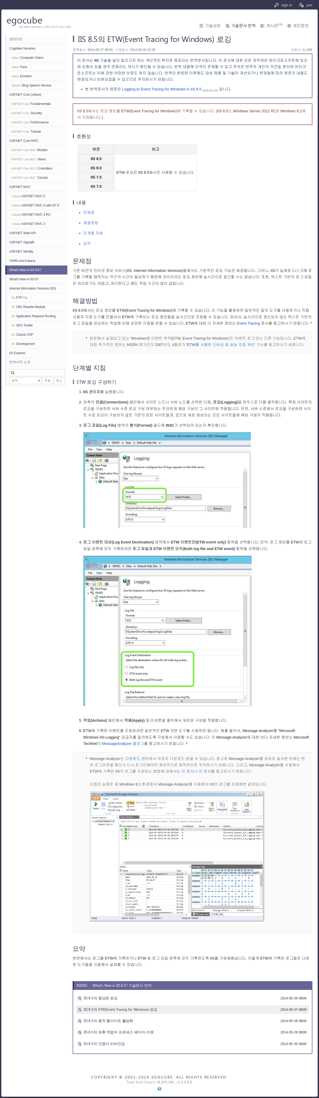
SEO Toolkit (21, 325)
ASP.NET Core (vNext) (25, 95)
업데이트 (15, 39)
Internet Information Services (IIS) (32, 288)
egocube (24, 19)
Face (19, 67)
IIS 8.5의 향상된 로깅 (101, 997)
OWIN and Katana (22, 261)
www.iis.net (210, 90)
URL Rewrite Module (28, 307)
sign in (283, 4)
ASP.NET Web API (22, 233)
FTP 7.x (19, 298)
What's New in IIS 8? (23, 279)
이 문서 (188, 771)
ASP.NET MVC (20, 187)
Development (23, 344)
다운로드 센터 (137, 759)
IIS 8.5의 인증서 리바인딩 (104, 1043)
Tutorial (26, 131)
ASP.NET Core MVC (23, 141)
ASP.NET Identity (21, 251)
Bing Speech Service (31, 85)
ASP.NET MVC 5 (28, 196)
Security (26, 113)
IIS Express (17, 353)
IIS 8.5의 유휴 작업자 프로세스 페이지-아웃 (119, 1031)
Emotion (21, 76)
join (305, 4)
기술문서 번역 (243, 25)
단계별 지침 (93, 233)
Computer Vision (27, 58)
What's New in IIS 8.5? (25, 270)
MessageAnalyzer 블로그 (123, 743)
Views (28, 159)
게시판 (274, 25)
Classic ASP (22, 334)
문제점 (89, 212)
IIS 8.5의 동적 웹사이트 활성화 (108, 1020)
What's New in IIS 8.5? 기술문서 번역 (122, 985)
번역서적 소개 (19, 362)
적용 (47, 381)
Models (29, 150)
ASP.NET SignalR (21, 242)
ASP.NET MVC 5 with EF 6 (35, 205)
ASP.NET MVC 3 (28, 224)
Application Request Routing (33, 316)
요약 (87, 244)
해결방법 (90, 223)
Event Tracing (248, 323)
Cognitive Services (22, 48)
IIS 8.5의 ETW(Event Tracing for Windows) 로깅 (120, 1009)
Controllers (31, 168)
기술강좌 (213, 25)
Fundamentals (31, 104)
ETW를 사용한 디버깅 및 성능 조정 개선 (221, 345)
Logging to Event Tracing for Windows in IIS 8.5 (161, 89)
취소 (59, 381)
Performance (30, 122)
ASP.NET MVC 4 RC (31, 214)
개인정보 (300, 25)
